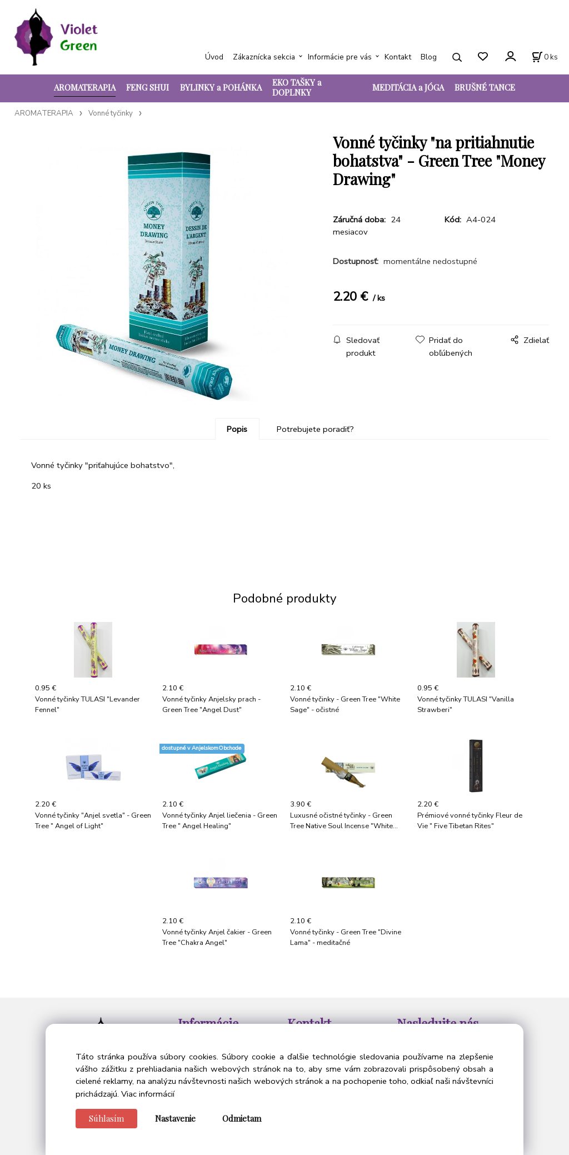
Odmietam (241, 1118)
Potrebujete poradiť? (315, 429)
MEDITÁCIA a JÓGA (408, 87)
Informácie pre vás (340, 57)
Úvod (214, 57)
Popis (237, 429)
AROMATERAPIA (85, 87)
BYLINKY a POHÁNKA (221, 87)
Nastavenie (175, 1118)
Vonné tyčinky (110, 113)
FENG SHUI (147, 87)
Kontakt (398, 57)
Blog (429, 57)
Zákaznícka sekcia (264, 57)
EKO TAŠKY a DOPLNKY (296, 87)
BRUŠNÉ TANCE (485, 87)
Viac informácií (147, 1093)
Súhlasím (106, 1118)
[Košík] (545, 57)
